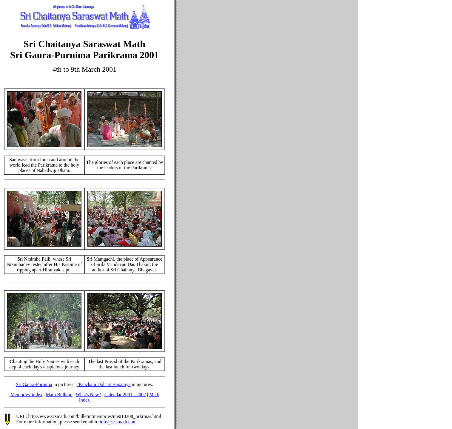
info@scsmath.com (118, 421)
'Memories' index (26, 394)
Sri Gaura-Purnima (34, 384)
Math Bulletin (59, 394)
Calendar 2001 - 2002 (125, 394)
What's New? (88, 394)
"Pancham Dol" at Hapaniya (104, 384)
